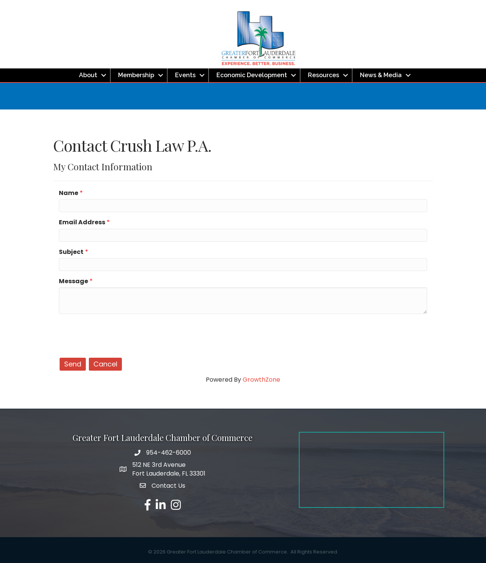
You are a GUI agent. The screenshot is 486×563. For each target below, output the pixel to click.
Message (73, 281)
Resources (323, 75)
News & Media (381, 75)
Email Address (82, 222)
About (88, 75)
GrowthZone (261, 379)
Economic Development (251, 75)
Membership (136, 75)
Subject (71, 251)
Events (185, 75)
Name (68, 193)
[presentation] (116, 334)
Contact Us (168, 485)
